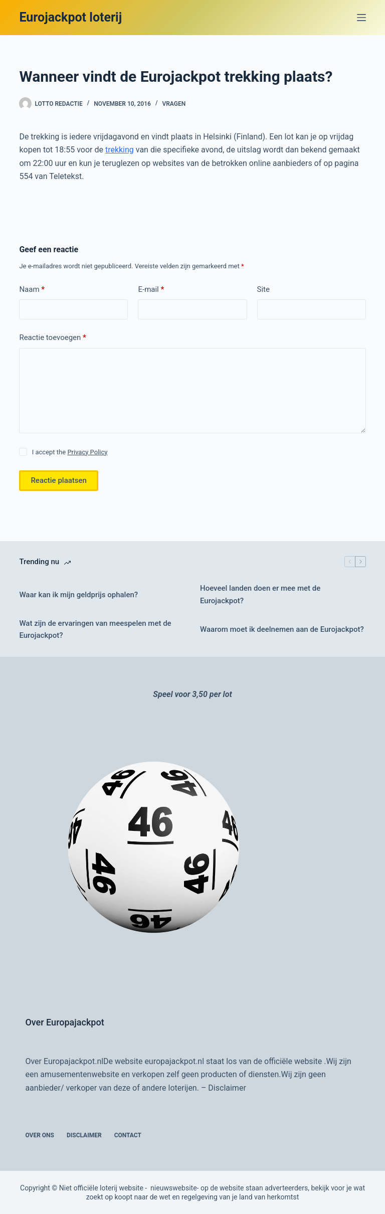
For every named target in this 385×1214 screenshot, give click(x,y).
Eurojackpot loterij (70, 17)
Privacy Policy (87, 452)
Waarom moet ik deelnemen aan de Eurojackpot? (282, 629)
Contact (127, 1135)
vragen (173, 103)
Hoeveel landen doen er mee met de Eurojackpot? (260, 594)
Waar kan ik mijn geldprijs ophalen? (78, 594)
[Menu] (361, 17)
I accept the (70, 452)
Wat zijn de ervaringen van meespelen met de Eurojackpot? (95, 629)
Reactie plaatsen (59, 480)
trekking (119, 149)
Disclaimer (227, 1088)
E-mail (151, 289)
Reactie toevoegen (52, 337)
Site (263, 289)
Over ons (39, 1135)
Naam (32, 289)
